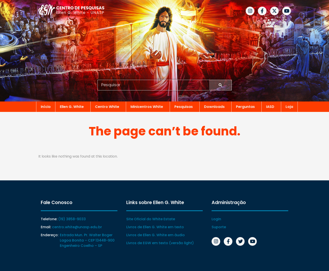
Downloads (215, 106)
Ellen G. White (73, 106)
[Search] (220, 85)
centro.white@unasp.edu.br (77, 227)
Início (46, 106)
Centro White (108, 106)
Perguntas (246, 106)
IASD (271, 106)
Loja (289, 106)
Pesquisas (184, 106)
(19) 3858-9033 (72, 219)
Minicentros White (147, 106)
